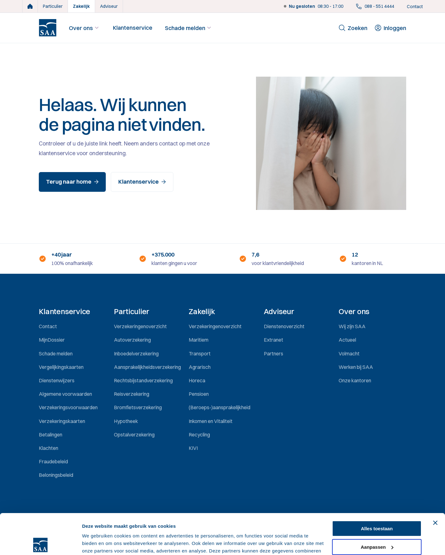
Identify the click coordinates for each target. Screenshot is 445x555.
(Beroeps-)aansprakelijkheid (219, 407)
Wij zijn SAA (352, 326)
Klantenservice (132, 27)
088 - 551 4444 (375, 6)
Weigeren (376, 524)
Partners (273, 353)
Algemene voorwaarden (65, 394)
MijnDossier (52, 340)
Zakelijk (81, 6)
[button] (72, 311)
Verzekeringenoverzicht (140, 326)
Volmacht (349, 353)
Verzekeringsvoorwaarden (68, 407)
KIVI (193, 448)
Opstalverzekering (134, 434)
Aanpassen (377, 506)
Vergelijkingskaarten (61, 367)
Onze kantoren (355, 380)
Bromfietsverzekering (138, 407)
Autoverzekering (132, 340)
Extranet (273, 340)
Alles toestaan (377, 488)
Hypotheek (126, 421)
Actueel (347, 340)
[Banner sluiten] (435, 482)
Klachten (48, 448)
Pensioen (199, 394)
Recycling (199, 434)
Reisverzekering (131, 394)
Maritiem (198, 340)
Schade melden (189, 28)
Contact (415, 6)
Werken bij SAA (356, 367)
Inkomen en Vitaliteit (211, 421)
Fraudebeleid (53, 461)
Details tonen (97, 542)
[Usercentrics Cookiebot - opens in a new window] (40, 542)
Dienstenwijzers (56, 380)
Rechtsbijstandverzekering (143, 380)
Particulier (53, 6)
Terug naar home (72, 181)
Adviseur (109, 6)
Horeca (197, 380)
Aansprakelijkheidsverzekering (147, 367)
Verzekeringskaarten (62, 421)
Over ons (84, 28)
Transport (200, 353)
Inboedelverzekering (136, 353)
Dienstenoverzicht (284, 326)
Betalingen (50, 434)
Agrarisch (200, 367)
